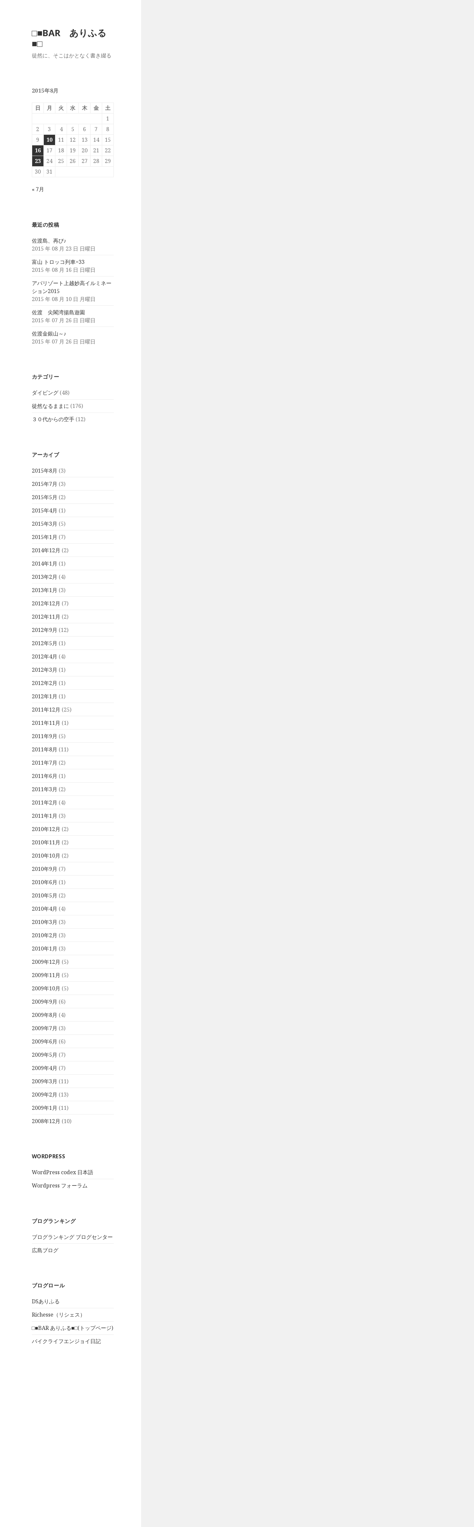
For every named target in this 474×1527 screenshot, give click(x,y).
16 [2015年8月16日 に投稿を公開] (38, 150)
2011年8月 (44, 749)
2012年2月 (44, 683)
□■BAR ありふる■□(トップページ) (72, 1328)
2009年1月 (44, 1107)
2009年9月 (44, 1001)
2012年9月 (44, 630)
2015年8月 (44, 470)
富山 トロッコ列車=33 (58, 262)
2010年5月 (44, 895)
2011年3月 (44, 789)
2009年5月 (44, 1054)
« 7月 (38, 189)
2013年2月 (44, 576)
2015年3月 (44, 523)
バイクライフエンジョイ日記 (66, 1341)
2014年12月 (46, 550)
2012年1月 (44, 696)
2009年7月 (44, 1028)
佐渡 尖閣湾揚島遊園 (58, 312)
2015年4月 (44, 510)
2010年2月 (44, 935)
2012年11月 (46, 616)
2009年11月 (46, 975)
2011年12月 (46, 709)
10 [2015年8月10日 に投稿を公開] (49, 139)
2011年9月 (44, 736)
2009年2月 (44, 1094)
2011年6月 (44, 776)
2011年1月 (44, 815)
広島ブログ (45, 1250)
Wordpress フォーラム (60, 1185)
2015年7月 (44, 484)
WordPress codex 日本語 (62, 1172)
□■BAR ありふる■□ (69, 38)
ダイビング (45, 392)
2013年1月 (44, 590)
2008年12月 (46, 1121)
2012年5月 (44, 643)
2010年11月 (46, 842)
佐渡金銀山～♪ (49, 333)
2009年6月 (44, 1041)
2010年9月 (44, 869)
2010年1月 (44, 948)
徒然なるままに (50, 406)
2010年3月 (44, 922)
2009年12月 (46, 961)
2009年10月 (46, 988)
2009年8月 (44, 1015)
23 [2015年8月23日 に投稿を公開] (38, 161)
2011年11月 (46, 722)
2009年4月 (44, 1068)
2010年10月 (46, 855)
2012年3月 (44, 669)
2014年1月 (44, 563)
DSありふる (46, 1301)
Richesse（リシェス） (58, 1314)
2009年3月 (44, 1081)
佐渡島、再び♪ (49, 240)
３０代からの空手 (53, 419)
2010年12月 (46, 829)
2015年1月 (44, 537)
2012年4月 (44, 656)
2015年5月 (44, 497)
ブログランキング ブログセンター (72, 1237)
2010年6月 (44, 882)
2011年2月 (44, 802)
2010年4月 (44, 908)
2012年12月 (46, 603)
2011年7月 (44, 762)
